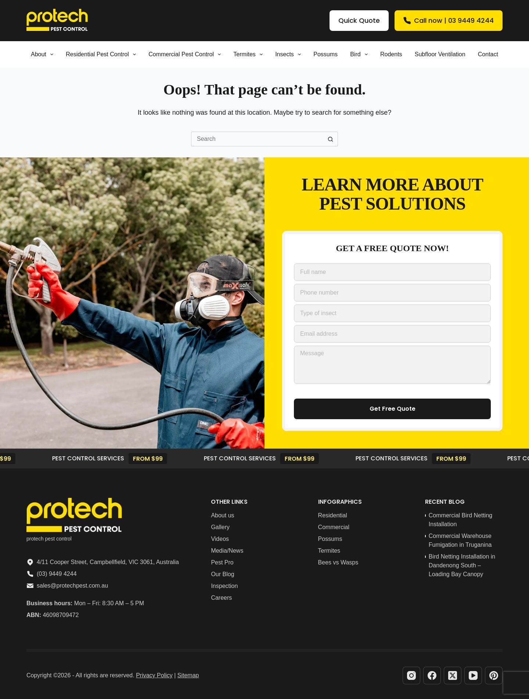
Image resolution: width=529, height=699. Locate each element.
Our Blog (222, 574)
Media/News (227, 551)
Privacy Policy (154, 675)
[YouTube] (473, 675)
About (43, 54)
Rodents (391, 54)
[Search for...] (257, 139)
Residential (332, 515)
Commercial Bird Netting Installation (460, 519)
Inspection (224, 586)
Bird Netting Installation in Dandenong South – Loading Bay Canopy (462, 565)
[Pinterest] (494, 675)
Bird (360, 54)
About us (222, 515)
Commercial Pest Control (186, 54)
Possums (325, 54)
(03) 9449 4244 (57, 574)
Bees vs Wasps (338, 562)
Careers (221, 598)
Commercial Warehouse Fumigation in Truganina (460, 540)
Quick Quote (359, 20)
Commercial (333, 527)
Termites (249, 54)
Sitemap (188, 675)
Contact (488, 54)
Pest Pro (222, 562)
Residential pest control (102, 54)
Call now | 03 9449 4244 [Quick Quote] (448, 20)
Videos (220, 539)
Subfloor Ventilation (440, 54)
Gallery (220, 527)
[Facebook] (432, 675)
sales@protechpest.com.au (72, 585)
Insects (289, 54)
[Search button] (330, 139)
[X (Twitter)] (452, 675)
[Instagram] (411, 675)
